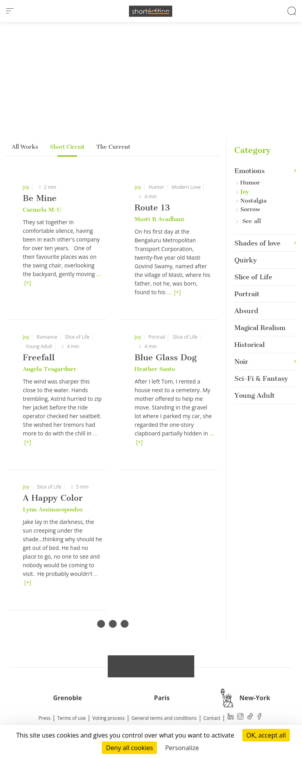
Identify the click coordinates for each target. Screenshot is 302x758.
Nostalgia (251, 200)
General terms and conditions (164, 718)
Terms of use (71, 718)
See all (248, 221)
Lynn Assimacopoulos (53, 509)
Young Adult (39, 346)
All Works (25, 147)
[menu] (10, 11)
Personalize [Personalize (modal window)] (182, 747)
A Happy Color (53, 498)
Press (44, 718)
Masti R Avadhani (159, 219)
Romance (47, 337)
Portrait (157, 337)
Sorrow (248, 209)
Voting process (108, 718)
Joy (26, 187)
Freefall (39, 357)
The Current (113, 147)
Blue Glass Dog (165, 357)
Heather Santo (154, 369)
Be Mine (40, 198)
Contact (211, 718)
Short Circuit (67, 147)
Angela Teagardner (49, 369)
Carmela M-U (42, 209)
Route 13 (152, 207)
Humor (156, 187)
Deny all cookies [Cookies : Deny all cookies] (129, 747)
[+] (27, 282)
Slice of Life (77, 337)
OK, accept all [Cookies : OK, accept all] (265, 735)
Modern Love (186, 187)
